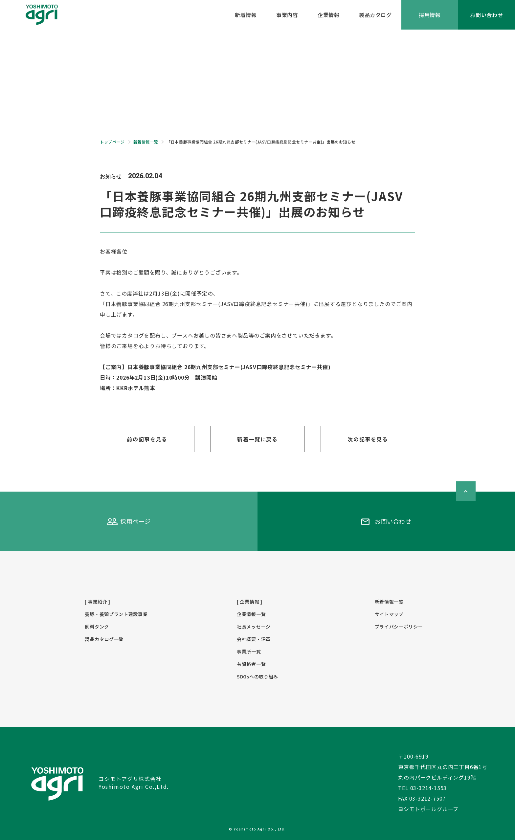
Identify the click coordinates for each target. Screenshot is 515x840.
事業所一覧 (249, 651)
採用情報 (430, 15)
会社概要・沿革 (254, 639)
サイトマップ (389, 614)
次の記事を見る (367, 439)
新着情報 (246, 15)
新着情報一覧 (389, 601)
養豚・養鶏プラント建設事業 (116, 614)
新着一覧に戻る (257, 439)
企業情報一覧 (251, 614)
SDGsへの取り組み (257, 676)
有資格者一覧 (251, 664)
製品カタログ (375, 15)
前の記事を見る (147, 439)
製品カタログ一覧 (104, 639)
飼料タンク (97, 626)
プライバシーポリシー (399, 626)
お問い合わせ (486, 15)
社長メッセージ (254, 626)
